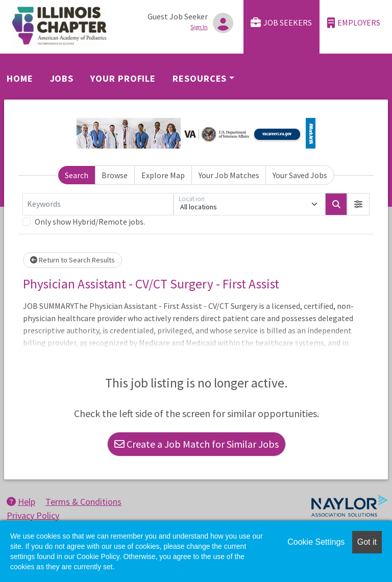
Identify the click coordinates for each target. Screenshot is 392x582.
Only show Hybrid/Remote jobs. (90, 221)
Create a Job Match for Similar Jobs (196, 444)
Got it (367, 542)
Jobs (62, 78)
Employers (353, 22)
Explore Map (163, 175)
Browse (115, 175)
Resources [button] (200, 78)
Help (21, 501)
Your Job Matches (229, 175)
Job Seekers (281, 22)
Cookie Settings (316, 542)
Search (76, 175)
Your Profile (123, 78)
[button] (358, 204)
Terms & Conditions (83, 501)
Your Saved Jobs (300, 175)
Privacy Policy (33, 515)
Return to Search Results (72, 259)
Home (20, 78)
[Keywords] (98, 204)
